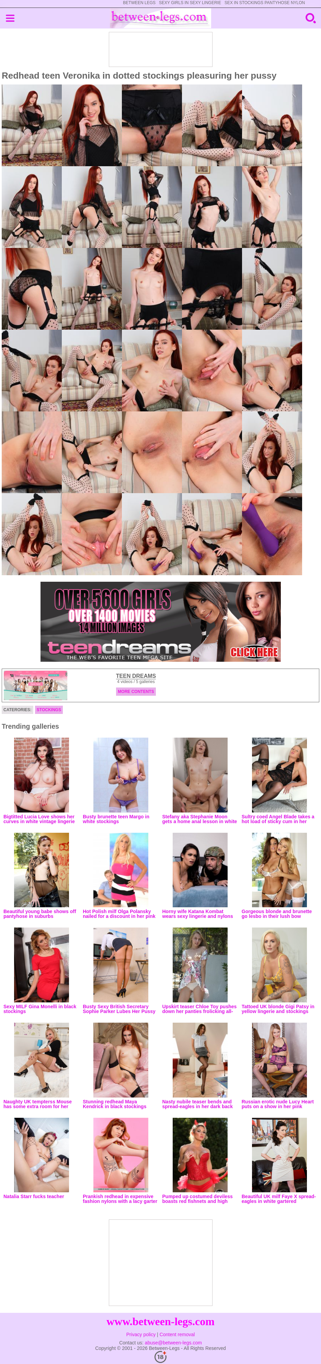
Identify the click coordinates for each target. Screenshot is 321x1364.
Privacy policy (141, 1334)
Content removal (177, 1334)
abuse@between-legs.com (173, 1342)
